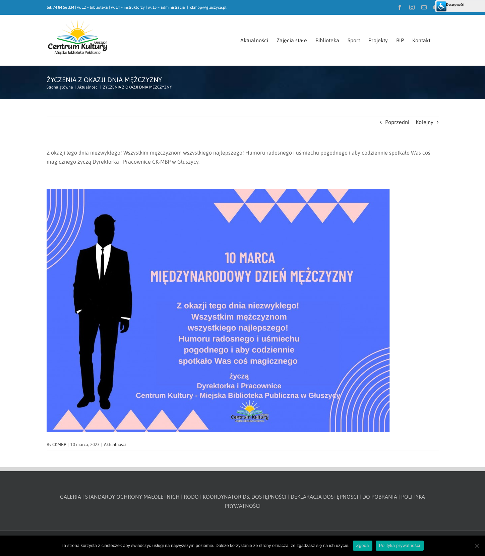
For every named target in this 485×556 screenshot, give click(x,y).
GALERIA (70, 497)
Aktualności (115, 444)
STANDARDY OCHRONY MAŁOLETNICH (132, 497)
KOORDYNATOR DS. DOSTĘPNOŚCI (245, 497)
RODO (191, 497)
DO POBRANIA (379, 497)
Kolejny (424, 122)
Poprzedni (397, 122)
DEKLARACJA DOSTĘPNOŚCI (324, 497)
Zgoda (362, 545)
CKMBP (59, 444)
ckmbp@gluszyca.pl (208, 7)
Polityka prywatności (399, 545)
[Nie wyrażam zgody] (476, 545)
